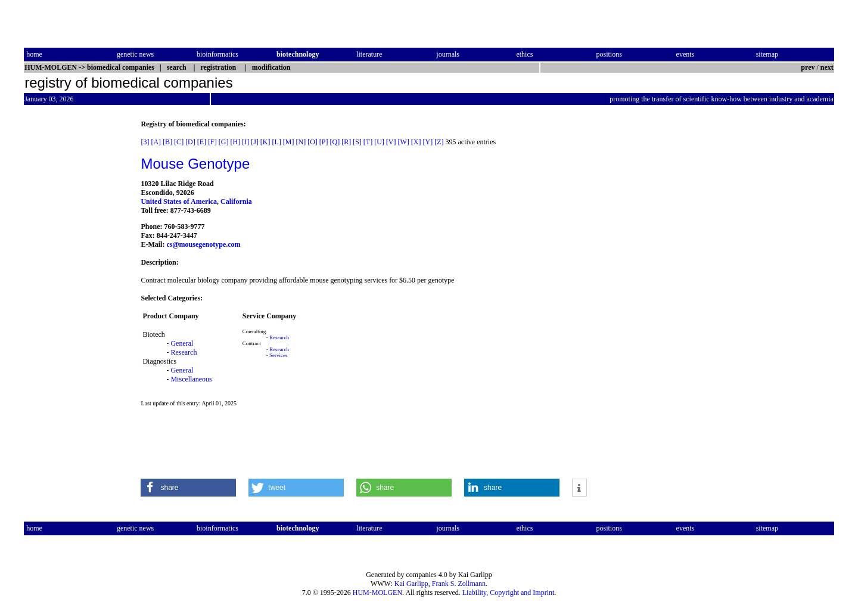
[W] (403, 142)
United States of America (179, 201)
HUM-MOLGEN (377, 592)
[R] (346, 142)
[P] (323, 142)
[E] (201, 142)
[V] (391, 142)
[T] (367, 142)
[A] (156, 142)
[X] (416, 142)
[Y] (428, 142)
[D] (190, 142)
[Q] (335, 142)
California (236, 201)
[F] (212, 142)
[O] (312, 142)
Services (278, 355)
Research (183, 352)
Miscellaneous (191, 379)
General (181, 343)
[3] (145, 142)
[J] (255, 142)
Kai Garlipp (411, 583)
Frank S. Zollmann (459, 583)
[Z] (438, 142)
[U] (379, 142)
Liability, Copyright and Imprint (508, 592)
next (827, 67)
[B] (167, 142)
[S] (357, 142)
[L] (276, 142)
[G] (224, 142)
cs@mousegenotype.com (203, 244)
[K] (265, 142)
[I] (245, 142)
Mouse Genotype (195, 164)
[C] (179, 142)
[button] (188, 488)
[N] (301, 142)
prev (808, 67)
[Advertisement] (74, 298)
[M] (288, 142)
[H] (235, 142)
